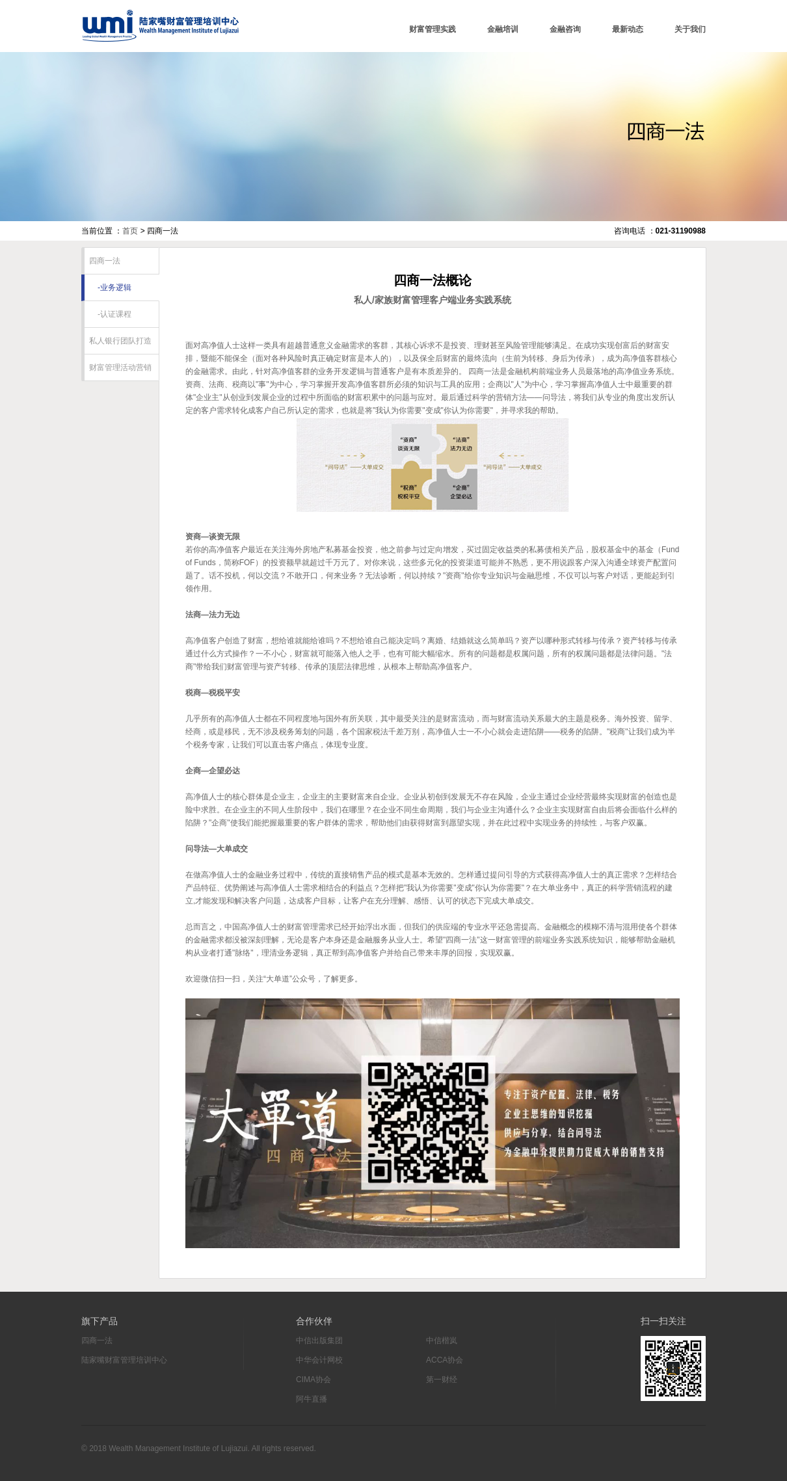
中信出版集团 (319, 1340)
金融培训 (502, 29)
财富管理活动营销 (118, 367)
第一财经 (441, 1379)
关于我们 (690, 29)
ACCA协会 (444, 1360)
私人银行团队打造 (118, 340)
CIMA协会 (313, 1379)
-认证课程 (108, 314)
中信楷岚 (441, 1340)
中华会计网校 (319, 1360)
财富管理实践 (432, 29)
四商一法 (102, 260)
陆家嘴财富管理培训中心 (160, 26)
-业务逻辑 (108, 287)
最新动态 (627, 29)
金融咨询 (565, 29)
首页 (130, 230)
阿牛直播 (311, 1399)
